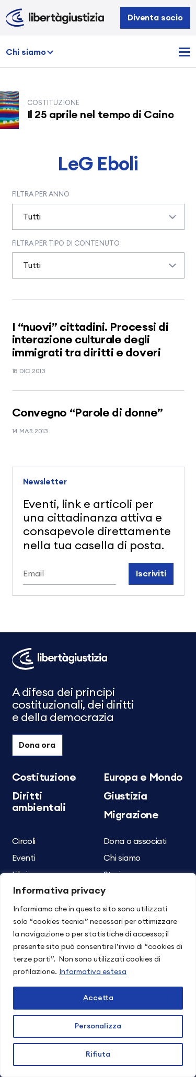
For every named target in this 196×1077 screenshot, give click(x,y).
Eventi (24, 858)
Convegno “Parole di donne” (88, 413)
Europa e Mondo (142, 777)
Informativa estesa (92, 972)
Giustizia (125, 796)
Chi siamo (26, 52)
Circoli (24, 841)
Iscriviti (151, 574)
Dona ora (37, 745)
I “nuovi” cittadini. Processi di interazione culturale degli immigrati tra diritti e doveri (90, 339)
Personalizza (98, 1026)
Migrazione (131, 815)
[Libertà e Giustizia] (55, 18)
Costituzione (44, 777)
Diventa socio (155, 18)
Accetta (98, 998)
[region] (98, 975)
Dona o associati (135, 841)
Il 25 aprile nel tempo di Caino (107, 115)
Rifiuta (98, 1054)
